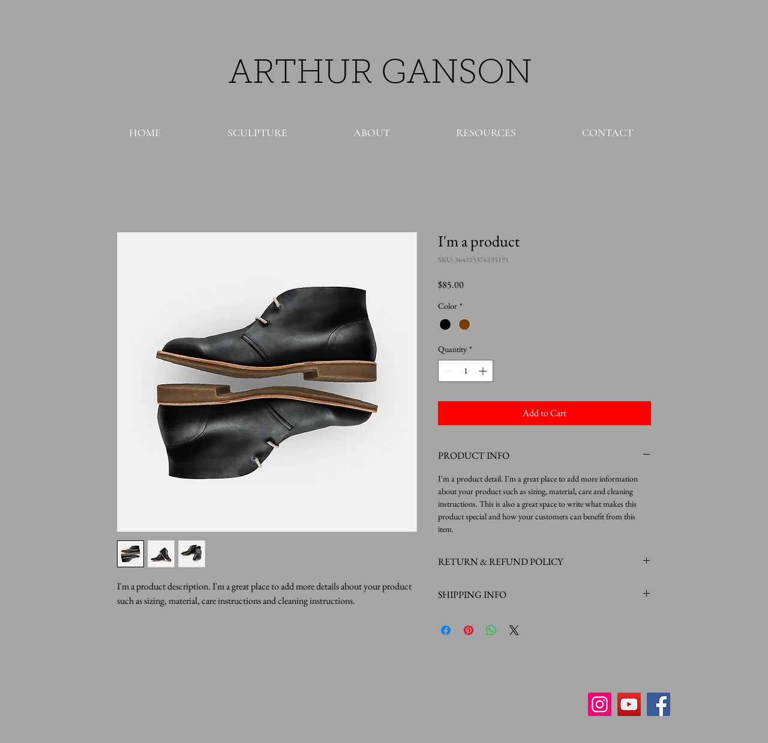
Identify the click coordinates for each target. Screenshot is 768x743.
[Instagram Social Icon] (599, 704)
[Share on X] (514, 630)
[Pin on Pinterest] (468, 630)
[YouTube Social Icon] (629, 704)
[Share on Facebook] (446, 630)
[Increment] (483, 370)
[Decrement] (447, 370)
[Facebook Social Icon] (658, 704)
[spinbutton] (465, 370)
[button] (257, 132)
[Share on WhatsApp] (491, 630)
